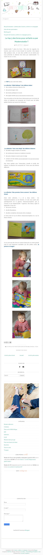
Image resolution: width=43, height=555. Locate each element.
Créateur (6, 427)
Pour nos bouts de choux (10, 442)
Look (5, 437)
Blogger (27, 530)
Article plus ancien (33, 355)
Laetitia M (20, 45)
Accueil (22, 355)
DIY (5, 432)
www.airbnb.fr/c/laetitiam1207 (14, 467)
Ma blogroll (7, 32)
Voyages (6, 450)
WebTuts (9, 551)
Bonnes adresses (8, 424)
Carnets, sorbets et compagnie (21, 550)
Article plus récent (9, 355)
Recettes (6, 445)
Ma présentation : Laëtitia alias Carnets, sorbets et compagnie (21, 26)
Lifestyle (6, 434)
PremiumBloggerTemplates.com (33, 551)
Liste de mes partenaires (10, 29)
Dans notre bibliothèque (28, 346)
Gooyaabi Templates (25, 553)
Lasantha (23, 551)
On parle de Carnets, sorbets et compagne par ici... (17, 35)
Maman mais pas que (9, 439)
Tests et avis (7, 447)
